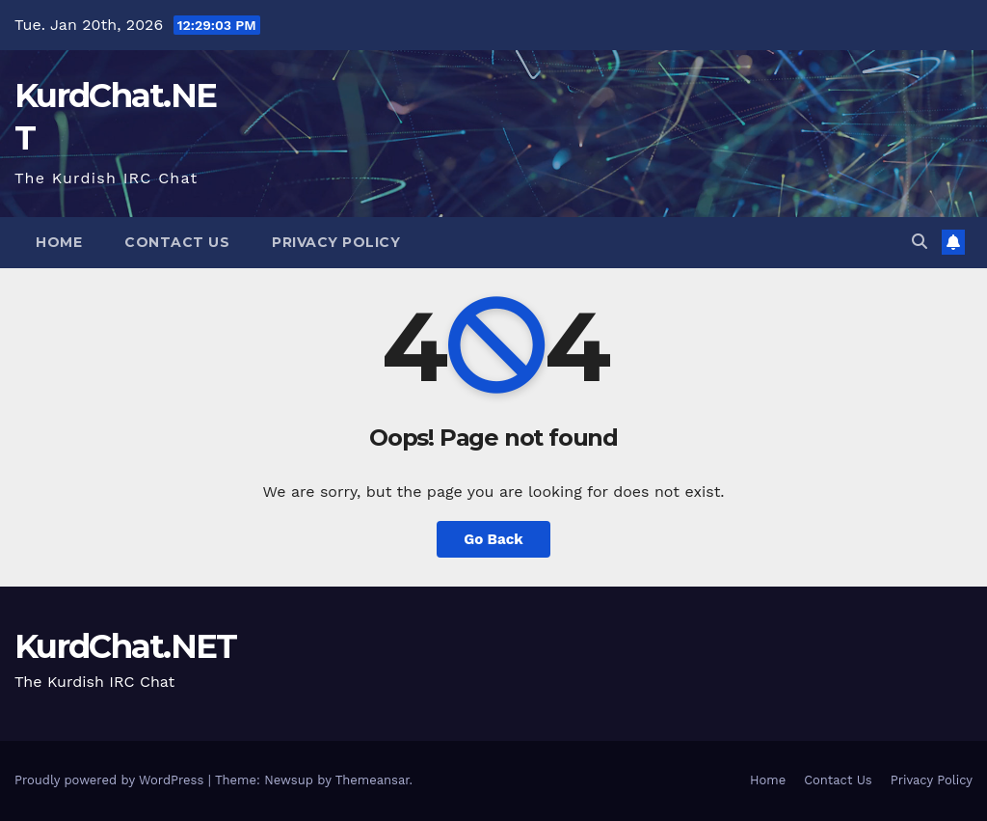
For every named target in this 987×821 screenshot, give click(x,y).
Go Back (493, 539)
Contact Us (176, 242)
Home (59, 242)
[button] (919, 242)
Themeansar (372, 780)
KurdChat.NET (125, 646)
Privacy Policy (336, 242)
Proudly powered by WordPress (111, 780)
